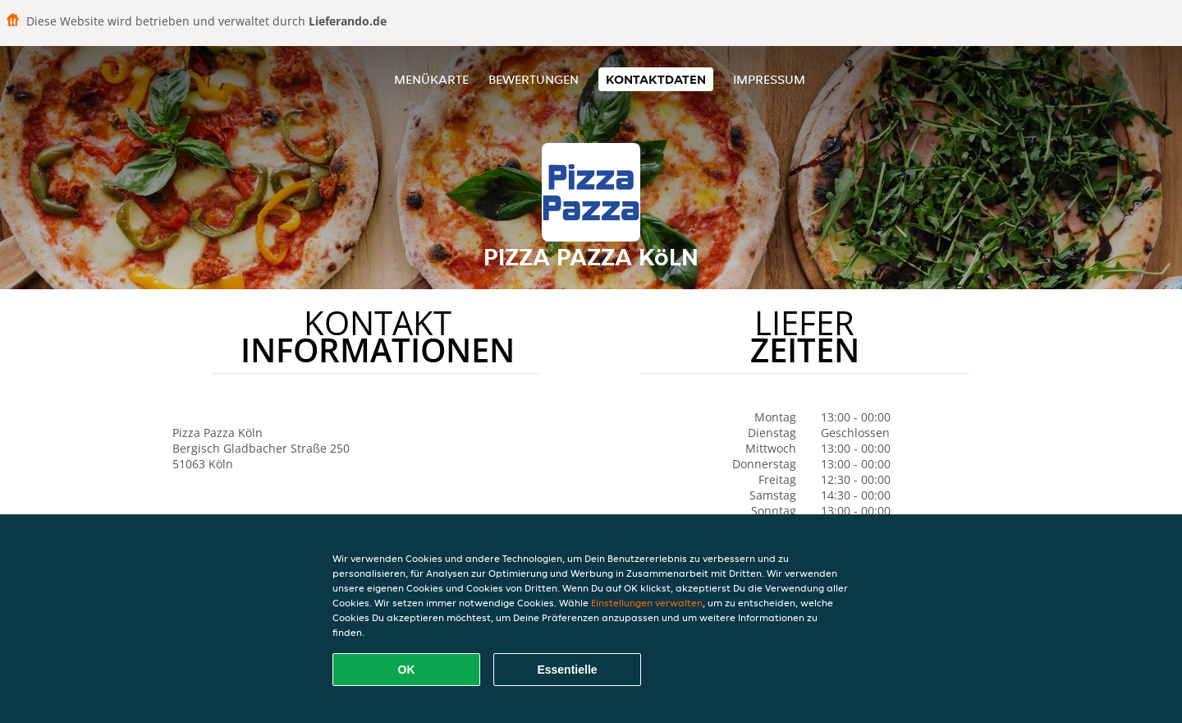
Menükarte (431, 79)
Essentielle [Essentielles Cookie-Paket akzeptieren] (567, 669)
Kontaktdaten (656, 79)
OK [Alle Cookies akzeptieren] (406, 669)
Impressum (769, 79)
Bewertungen (533, 79)
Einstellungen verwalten (647, 602)
